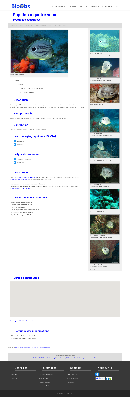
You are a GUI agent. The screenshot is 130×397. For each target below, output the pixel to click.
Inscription (14, 374)
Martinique (18, 144)
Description (13, 25)
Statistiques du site (44, 386)
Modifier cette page (60, 25)
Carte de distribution (26, 25)
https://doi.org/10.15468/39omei (19, 179)
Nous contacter (71, 382)
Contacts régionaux (72, 378)
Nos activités (95, 8)
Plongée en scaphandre (22, 159)
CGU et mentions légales (46, 374)
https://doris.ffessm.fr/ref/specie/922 (20, 188)
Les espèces (72, 8)
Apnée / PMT (19, 162)
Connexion (14, 378)
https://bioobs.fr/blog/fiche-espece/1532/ (83, 358)
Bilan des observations (58, 8)
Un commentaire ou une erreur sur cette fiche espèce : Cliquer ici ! (32, 347)
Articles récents (43, 378)
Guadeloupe (19, 141)
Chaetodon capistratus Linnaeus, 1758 (26, 177)
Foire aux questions (44, 382)
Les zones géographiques (43, 25)
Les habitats (83, 8)
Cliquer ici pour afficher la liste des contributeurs (22, 321)
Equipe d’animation (71, 374)
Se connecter (107, 8)
